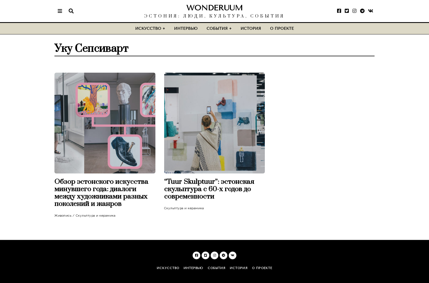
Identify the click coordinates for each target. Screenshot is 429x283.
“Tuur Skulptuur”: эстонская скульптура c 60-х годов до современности (209, 189)
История (250, 28)
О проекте (282, 28)
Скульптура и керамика (96, 215)
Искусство (148, 28)
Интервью (186, 28)
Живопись (62, 215)
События (217, 28)
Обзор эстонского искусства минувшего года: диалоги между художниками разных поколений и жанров (101, 193)
